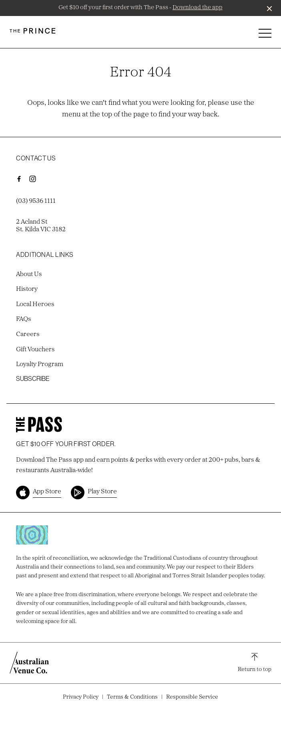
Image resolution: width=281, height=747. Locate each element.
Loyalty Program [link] (39, 364)
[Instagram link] (32, 179)
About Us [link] (29, 274)
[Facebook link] (19, 179)
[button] (265, 35)
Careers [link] (28, 334)
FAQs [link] (23, 319)
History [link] (27, 289)
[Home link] (33, 31)
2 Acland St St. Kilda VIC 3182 (41, 226)
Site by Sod (140, 708)
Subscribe (33, 379)
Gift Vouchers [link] (35, 349)
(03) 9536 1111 (36, 201)
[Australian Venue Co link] (29, 662)
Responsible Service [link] (192, 697)
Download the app (198, 8)
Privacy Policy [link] (80, 697)
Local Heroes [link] (35, 304)
